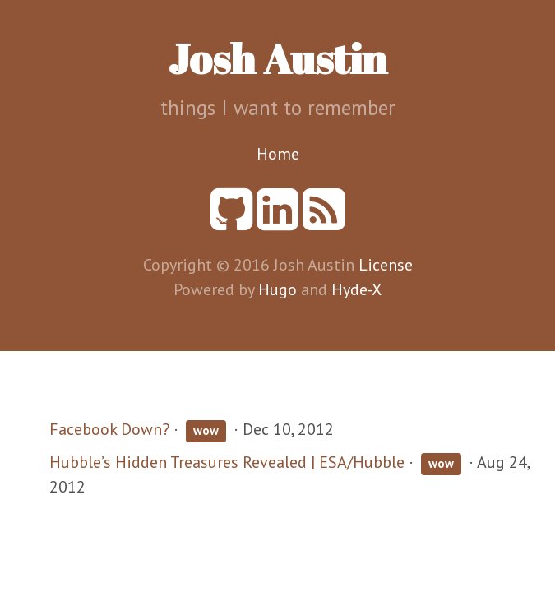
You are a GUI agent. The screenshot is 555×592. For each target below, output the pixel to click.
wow (206, 430)
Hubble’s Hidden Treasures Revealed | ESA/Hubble (227, 462)
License (385, 264)
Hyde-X (356, 289)
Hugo (277, 289)
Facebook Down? (109, 429)
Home (278, 153)
